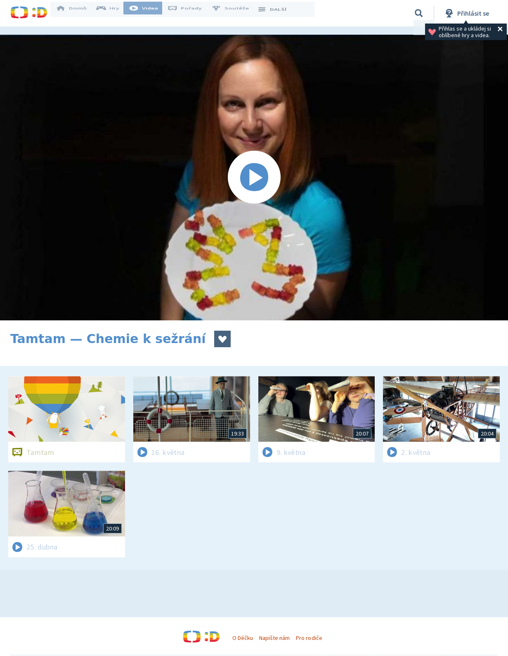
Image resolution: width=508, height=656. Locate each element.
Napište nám (274, 638)
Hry (113, 13)
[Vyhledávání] (419, 13)
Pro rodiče (309, 638)
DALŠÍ (277, 13)
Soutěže (235, 13)
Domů (77, 13)
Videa (149, 13)
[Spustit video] (254, 177)
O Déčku (242, 638)
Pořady (190, 13)
